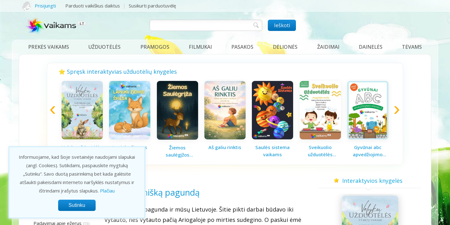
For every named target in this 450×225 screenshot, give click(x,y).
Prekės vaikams (48, 46)
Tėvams (412, 46)
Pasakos (242, 46)
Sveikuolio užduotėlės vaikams (320, 151)
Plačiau (107, 191)
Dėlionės (285, 46)
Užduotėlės (104, 46)
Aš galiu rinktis (224, 147)
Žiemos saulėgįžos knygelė (177, 151)
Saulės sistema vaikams (272, 151)
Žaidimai (328, 46)
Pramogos (154, 46)
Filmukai (200, 46)
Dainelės (370, 46)
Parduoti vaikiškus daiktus (92, 5)
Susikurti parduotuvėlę (152, 5)
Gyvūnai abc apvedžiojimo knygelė (367, 151)
